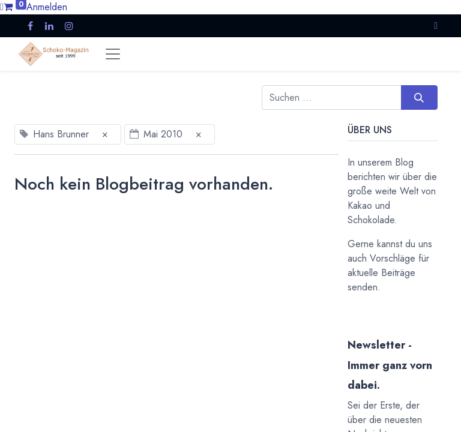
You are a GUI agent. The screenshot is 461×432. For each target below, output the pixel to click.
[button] (436, 25)
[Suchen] (419, 97)
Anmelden (46, 7)
